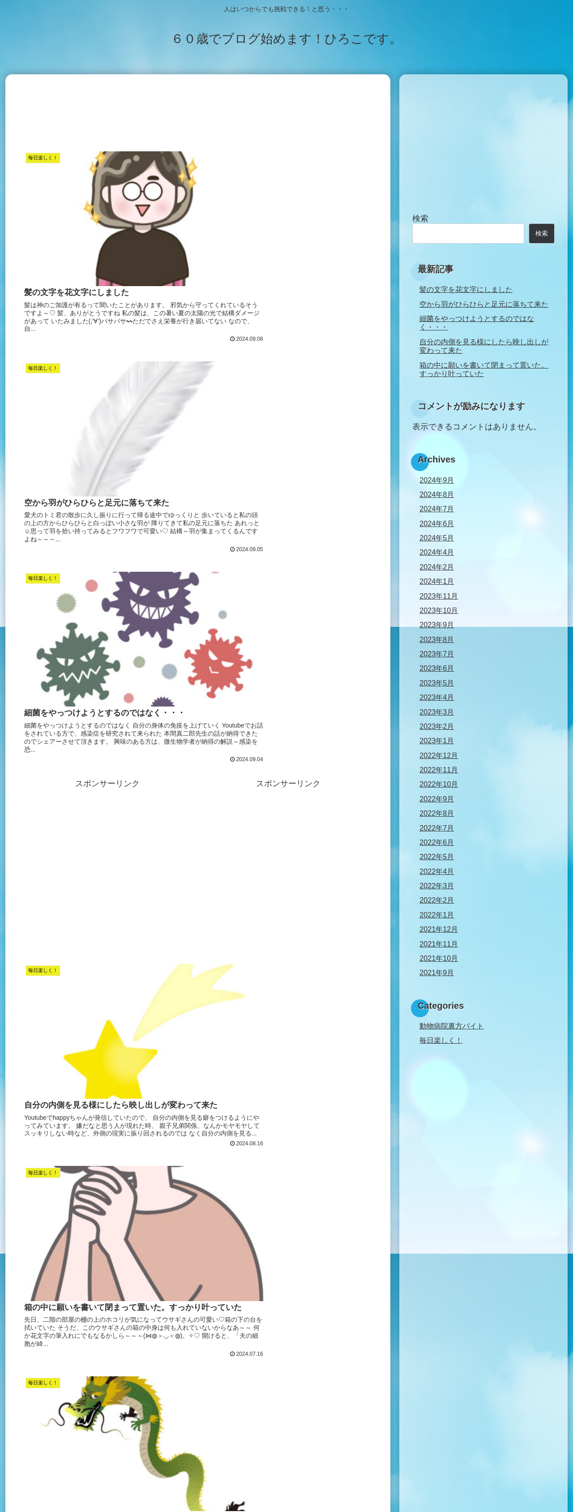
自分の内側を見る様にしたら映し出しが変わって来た (483, 346)
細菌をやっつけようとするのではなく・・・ (476, 322)
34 (222, 1427)
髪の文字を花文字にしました (466, 289)
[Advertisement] (198, 111)
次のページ (198, 1393)
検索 (420, 218)
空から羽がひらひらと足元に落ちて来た (483, 304)
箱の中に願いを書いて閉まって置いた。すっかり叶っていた (483, 369)
